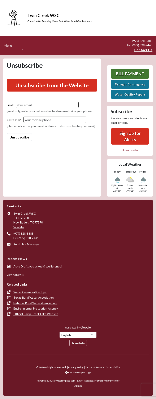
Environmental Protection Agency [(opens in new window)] (35, 308)
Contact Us (143, 50)
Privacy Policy (75, 367)
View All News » (15, 274)
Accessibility (113, 367)
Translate (78, 343)
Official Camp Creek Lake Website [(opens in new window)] (35, 314)
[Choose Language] (78, 335)
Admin (78, 385)
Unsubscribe (130, 150)
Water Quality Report (130, 94)
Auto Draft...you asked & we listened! (37, 266)
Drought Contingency (130, 84)
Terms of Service (94, 367)
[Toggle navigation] (18, 45)
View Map (18, 227)
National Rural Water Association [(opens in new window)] (35, 303)
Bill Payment (130, 73)
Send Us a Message (26, 244)
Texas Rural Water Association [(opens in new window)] (33, 297)
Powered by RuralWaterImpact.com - (78, 380)
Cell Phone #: (14, 119)
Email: (10, 104)
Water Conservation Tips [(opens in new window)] (30, 292)
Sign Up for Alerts (130, 136)
